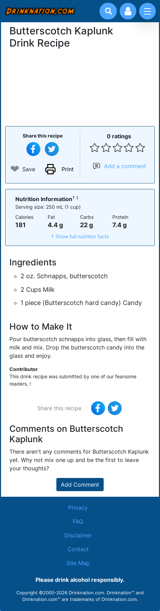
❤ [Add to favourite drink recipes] (14, 169)
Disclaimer (78, 535)
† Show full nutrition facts (80, 236)
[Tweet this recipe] (52, 149)
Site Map (78, 563)
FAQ (78, 521)
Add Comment (80, 484)
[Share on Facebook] (33, 149)
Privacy (78, 507)
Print (68, 169)
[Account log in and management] (128, 11)
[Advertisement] (80, 86)
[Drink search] (108, 11)
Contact (78, 549)
